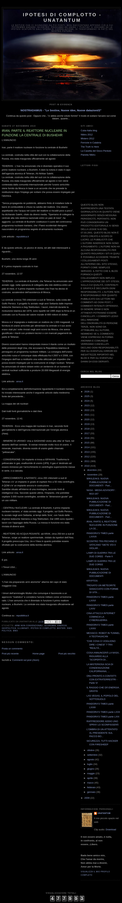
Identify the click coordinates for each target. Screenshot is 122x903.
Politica (6, 631)
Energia (62, 626)
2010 (87, 466)
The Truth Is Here (90, 146)
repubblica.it (22, 236)
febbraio (91, 787)
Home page (38, 653)
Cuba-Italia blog (89, 130)
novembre (92, 474)
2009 (87, 798)
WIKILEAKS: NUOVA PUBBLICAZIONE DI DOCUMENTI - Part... (99, 482)
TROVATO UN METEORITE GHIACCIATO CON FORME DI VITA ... (102, 589)
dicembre (92, 470)
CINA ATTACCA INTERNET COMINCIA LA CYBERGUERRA (100, 617)
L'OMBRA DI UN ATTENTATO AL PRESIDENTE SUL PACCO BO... (102, 733)
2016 (87, 438)
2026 (87, 391)
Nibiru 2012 (87, 134)
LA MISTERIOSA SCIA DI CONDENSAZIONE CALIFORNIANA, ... (99, 668)
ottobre (91, 750)
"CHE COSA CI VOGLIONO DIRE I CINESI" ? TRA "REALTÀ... (100, 644)
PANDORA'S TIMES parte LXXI (102, 716)
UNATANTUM (104, 813)
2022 (87, 410)
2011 (87, 461)
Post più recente (10, 653)
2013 (87, 452)
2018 (87, 428)
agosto (91, 759)
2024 (87, 401)
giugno (91, 768)
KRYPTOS (92, 580)
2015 (87, 442)
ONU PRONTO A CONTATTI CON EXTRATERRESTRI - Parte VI (101, 679)
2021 (87, 414)
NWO (69, 628)
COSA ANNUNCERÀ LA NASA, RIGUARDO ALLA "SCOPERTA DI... (102, 656)
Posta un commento (12, 648)
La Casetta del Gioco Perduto (96, 150)
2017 (87, 433)
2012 (87, 456)
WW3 (15, 631)
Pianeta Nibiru (88, 154)
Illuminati (23, 628)
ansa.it (19, 381)
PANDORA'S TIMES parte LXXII (103, 712)
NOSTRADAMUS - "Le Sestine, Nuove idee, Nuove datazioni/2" (60, 110)
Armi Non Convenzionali (29, 626)
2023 (87, 405)
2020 (87, 419)
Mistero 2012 (87, 138)
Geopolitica (9, 628)
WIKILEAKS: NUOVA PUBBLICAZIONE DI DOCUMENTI (98, 572)
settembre (92, 755)
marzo (90, 782)
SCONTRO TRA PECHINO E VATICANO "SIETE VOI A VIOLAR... (101, 545)
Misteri (61, 628)
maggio (91, 773)
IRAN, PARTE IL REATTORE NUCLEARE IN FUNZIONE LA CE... (101, 525)
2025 (87, 396)
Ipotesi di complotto (43, 628)
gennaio (91, 792)
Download (111, 829)
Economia (50, 626)
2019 (87, 424)
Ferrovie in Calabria (91, 142)
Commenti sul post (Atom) (25, 660)
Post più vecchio (66, 653)
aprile (90, 778)
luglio (90, 764)
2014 (87, 447)
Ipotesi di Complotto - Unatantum (62, 17)
